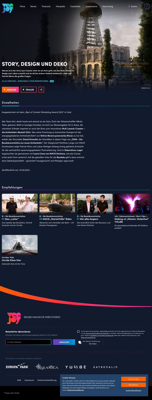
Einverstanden (133, 379)
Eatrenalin (105, 367)
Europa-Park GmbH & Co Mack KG (97, 333)
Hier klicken (93, 344)
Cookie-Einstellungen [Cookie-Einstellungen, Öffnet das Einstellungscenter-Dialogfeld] (133, 390)
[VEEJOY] (7, 8)
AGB (19, 380)
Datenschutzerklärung (88, 337)
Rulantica (46, 367)
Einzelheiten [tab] (10, 102)
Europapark (17, 367)
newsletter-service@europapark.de (101, 335)
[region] (104, 385)
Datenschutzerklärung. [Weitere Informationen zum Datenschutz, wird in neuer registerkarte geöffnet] (76, 390)
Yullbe (76, 367)
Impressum (29, 380)
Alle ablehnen (133, 385)
